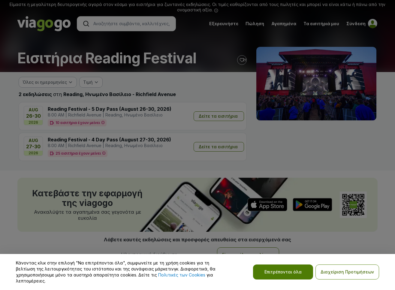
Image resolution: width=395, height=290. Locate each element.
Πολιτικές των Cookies (181, 274)
